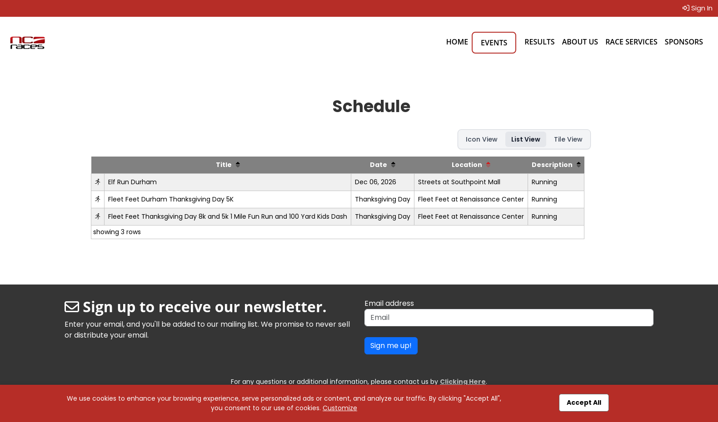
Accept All (584, 402)
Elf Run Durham (132, 181)
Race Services (631, 42)
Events (494, 43)
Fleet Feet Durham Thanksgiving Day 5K (171, 199)
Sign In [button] (698, 8)
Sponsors (684, 42)
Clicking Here (463, 381)
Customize (340, 407)
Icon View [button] (482, 139)
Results (539, 42)
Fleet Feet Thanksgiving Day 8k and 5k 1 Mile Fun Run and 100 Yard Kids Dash (227, 216)
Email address (389, 303)
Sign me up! (391, 345)
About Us (580, 42)
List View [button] (525, 139)
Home (457, 42)
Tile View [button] (568, 139)
